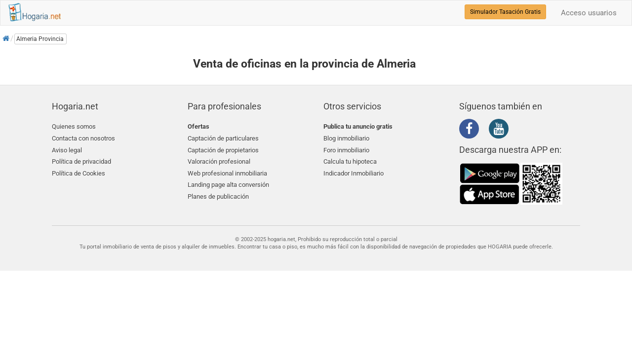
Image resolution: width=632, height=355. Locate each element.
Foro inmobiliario (346, 150)
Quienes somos (74, 126)
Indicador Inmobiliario (353, 173)
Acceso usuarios (589, 12)
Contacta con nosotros (83, 138)
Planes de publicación (218, 196)
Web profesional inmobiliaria (227, 173)
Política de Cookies (78, 173)
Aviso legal (67, 150)
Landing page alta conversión (228, 184)
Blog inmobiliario (346, 138)
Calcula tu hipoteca (350, 161)
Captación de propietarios (223, 150)
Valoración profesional (219, 161)
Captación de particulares (223, 138)
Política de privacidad (81, 161)
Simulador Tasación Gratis (505, 11)
